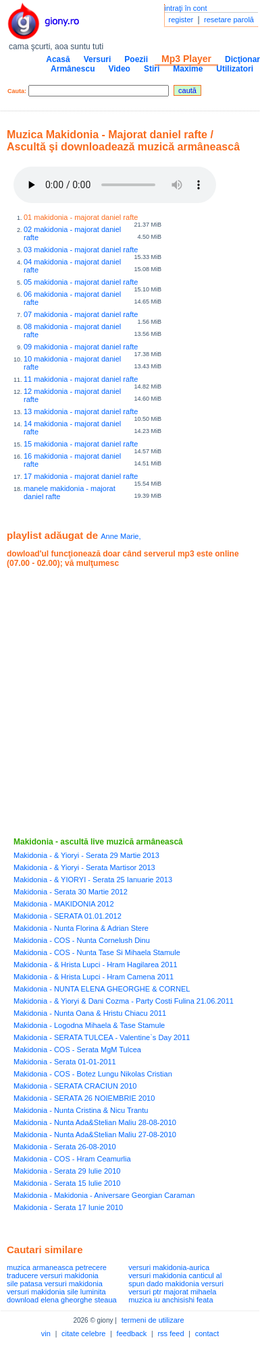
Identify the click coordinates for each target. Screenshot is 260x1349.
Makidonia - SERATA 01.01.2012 (68, 916)
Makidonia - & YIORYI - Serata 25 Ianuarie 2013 (93, 880)
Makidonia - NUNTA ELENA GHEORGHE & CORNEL (102, 989)
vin (46, 1333)
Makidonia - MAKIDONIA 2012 (64, 904)
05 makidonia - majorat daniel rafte (81, 282)
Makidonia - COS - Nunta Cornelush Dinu (82, 940)
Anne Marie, (120, 536)
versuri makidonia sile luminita (56, 1292)
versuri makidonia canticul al (175, 1275)
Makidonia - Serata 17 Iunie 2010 (68, 1207)
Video (119, 69)
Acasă (58, 59)
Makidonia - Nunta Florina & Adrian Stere (81, 928)
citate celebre (83, 1333)
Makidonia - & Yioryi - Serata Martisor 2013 (84, 867)
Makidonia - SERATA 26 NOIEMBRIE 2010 (84, 1098)
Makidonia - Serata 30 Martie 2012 (71, 892)
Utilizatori (234, 69)
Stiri (151, 69)
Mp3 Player (186, 58)
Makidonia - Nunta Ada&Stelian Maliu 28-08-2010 (95, 1122)
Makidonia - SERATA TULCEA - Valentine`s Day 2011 (102, 1037)
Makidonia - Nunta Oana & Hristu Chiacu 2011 (90, 1013)
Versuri (97, 59)
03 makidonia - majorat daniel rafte (81, 250)
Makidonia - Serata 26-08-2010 (65, 1147)
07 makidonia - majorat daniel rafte (81, 314)
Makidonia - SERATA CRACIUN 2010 (75, 1086)
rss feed (170, 1333)
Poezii (136, 59)
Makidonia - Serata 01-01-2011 (65, 1062)
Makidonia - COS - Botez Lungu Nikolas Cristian (93, 1074)
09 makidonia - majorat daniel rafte (81, 347)
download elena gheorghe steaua (62, 1300)
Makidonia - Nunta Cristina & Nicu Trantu (81, 1110)
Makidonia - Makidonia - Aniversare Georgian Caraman (104, 1195)
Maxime (188, 69)
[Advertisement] (126, 702)
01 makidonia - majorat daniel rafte (81, 217)
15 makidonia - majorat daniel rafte (81, 444)
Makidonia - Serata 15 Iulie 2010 (67, 1183)
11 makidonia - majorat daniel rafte (81, 379)
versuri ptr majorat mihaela (172, 1292)
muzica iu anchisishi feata (170, 1300)
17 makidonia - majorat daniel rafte (81, 476)
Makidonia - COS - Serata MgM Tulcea (77, 1049)
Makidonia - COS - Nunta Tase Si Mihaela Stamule (97, 952)
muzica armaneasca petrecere (57, 1267)
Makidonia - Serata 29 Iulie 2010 (67, 1171)
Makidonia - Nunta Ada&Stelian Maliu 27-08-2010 (95, 1134)
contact (207, 1333)
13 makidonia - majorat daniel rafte (81, 411)
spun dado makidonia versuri (176, 1284)
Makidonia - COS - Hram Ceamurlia (72, 1159)
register (181, 20)
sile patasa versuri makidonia (55, 1284)
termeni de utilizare (153, 1320)
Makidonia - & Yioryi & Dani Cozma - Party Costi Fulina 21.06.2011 (124, 1001)
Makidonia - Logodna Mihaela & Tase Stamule (89, 1025)
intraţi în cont (186, 8)
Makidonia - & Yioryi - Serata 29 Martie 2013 (86, 855)
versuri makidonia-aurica (168, 1267)
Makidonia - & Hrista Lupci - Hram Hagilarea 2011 (96, 964)
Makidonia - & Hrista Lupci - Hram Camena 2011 (94, 977)
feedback (132, 1333)
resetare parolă (229, 20)
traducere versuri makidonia (53, 1275)
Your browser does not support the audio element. (115, 185)
